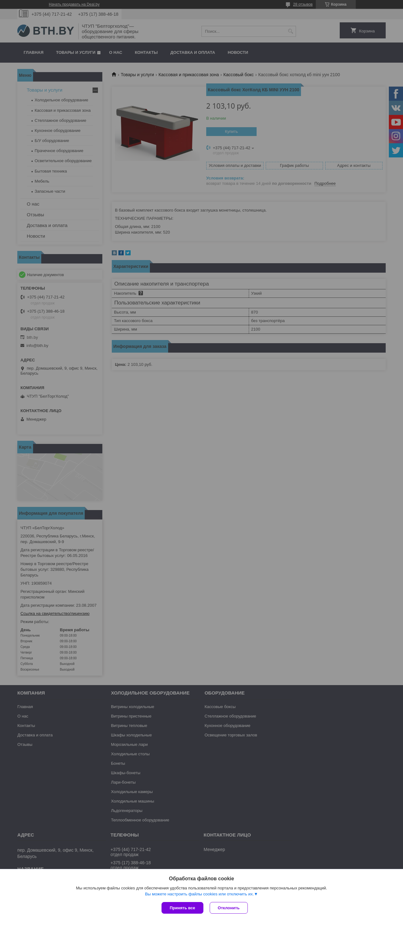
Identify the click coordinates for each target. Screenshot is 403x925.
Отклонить (229, 907)
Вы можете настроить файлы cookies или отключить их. (199, 894)
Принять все (182, 907)
